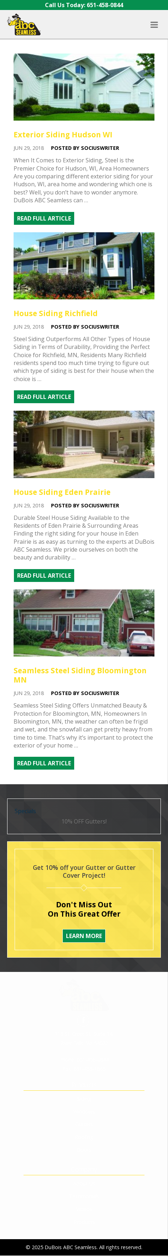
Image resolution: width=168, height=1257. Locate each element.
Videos (84, 1173)
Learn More (84, 936)
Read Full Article (44, 218)
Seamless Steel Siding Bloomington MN (80, 675)
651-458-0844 (93, 1023)
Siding (84, 1063)
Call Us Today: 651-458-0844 (84, 5)
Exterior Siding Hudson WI (63, 135)
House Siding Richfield (56, 313)
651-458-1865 (89, 1033)
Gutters (84, 1088)
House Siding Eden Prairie (62, 492)
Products (84, 1186)
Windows (84, 1076)
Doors (84, 1114)
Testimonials (84, 1160)
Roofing (84, 1101)
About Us (84, 1147)
